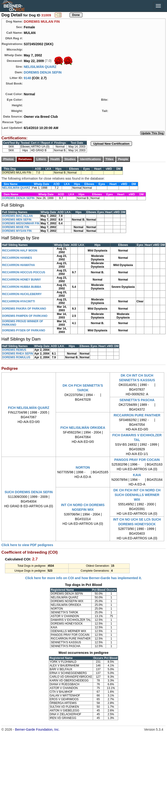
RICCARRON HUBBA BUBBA (21, 287)
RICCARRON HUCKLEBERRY (22, 294)
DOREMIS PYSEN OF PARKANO (23, 330)
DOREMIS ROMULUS (16, 357)
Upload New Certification (111, 143)
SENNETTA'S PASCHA (137, 400)
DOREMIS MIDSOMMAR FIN (20, 223)
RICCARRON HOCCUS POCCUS (23, 272)
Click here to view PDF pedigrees (27, 545)
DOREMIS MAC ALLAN (17, 216)
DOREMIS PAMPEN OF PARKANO (24, 316)
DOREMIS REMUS (14, 350)
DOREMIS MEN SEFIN (16, 219)
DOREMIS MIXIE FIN (15, 227)
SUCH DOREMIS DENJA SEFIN (28, 492)
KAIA (137, 475)
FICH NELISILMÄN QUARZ (28, 408)
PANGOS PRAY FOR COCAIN (136, 460)
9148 (27, 78)
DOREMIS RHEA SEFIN (17, 353)
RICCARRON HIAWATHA (18, 265)
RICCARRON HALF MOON (19, 250)
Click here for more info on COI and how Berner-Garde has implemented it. (83, 578)
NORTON (83, 467)
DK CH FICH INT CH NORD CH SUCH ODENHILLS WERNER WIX (137, 494)
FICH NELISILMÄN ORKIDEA (82, 427)
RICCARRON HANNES (17, 257)
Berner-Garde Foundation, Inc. (37, 729)
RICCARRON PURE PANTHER (137, 415)
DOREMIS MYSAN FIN (16, 231)
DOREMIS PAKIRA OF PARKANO (24, 308)
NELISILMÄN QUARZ (40, 67)
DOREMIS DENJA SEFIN (43, 72)
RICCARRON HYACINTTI (18, 301)
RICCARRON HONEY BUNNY (21, 279)
